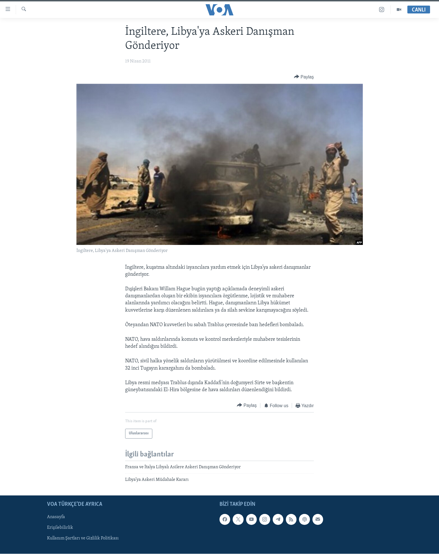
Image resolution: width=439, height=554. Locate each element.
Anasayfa (56, 517)
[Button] (304, 76)
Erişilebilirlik (60, 528)
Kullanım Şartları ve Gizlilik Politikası (83, 538)
